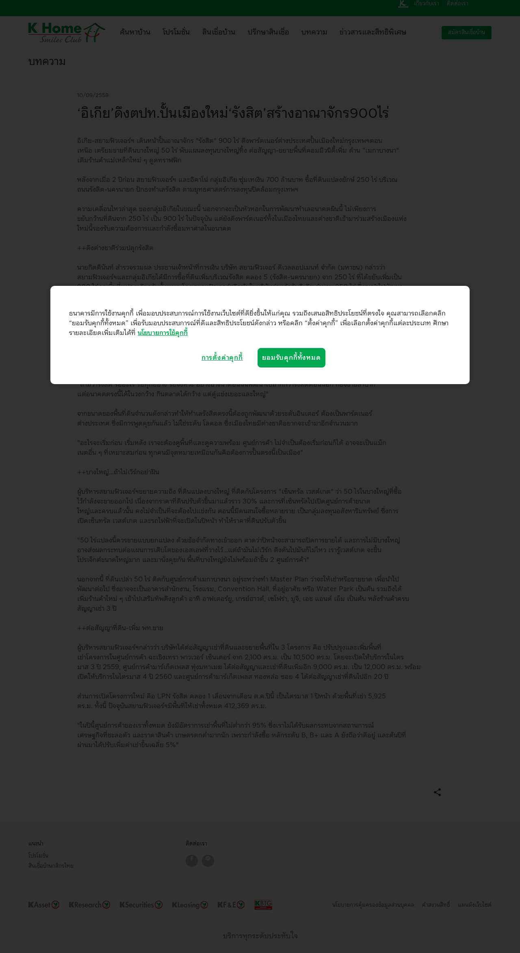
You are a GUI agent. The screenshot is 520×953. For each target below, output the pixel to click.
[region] (260, 335)
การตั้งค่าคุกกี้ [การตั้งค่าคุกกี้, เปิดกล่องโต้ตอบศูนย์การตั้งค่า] (222, 357)
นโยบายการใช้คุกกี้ (163, 332)
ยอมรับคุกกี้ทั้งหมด (291, 357)
